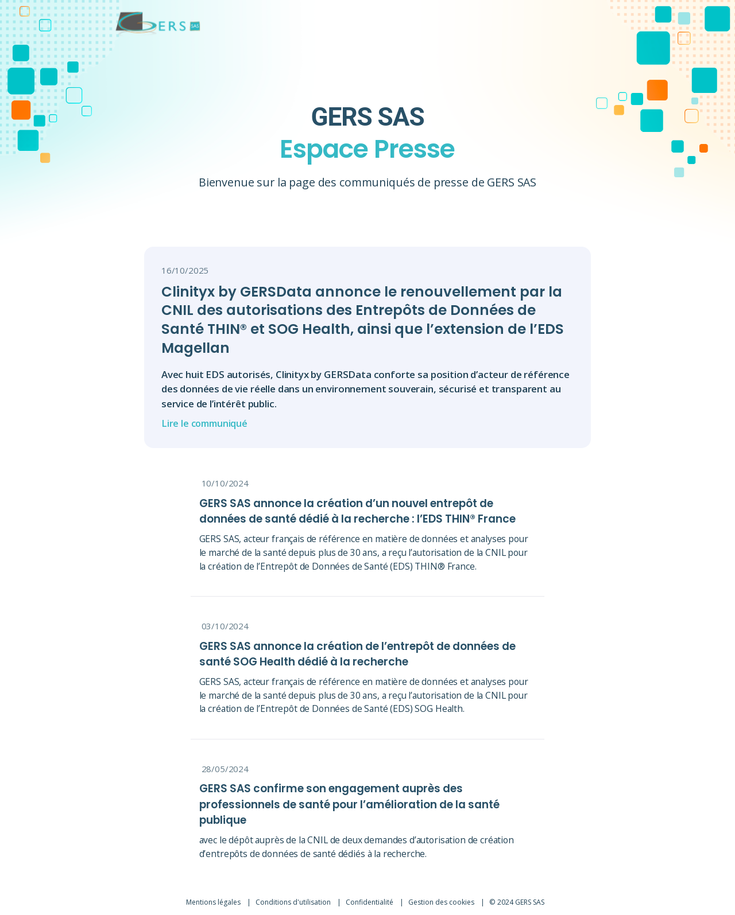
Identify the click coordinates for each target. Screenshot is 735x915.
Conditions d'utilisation (294, 896)
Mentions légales (213, 896)
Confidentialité (371, 896)
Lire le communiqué (207, 423)
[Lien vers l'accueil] (140, 23)
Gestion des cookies (444, 896)
